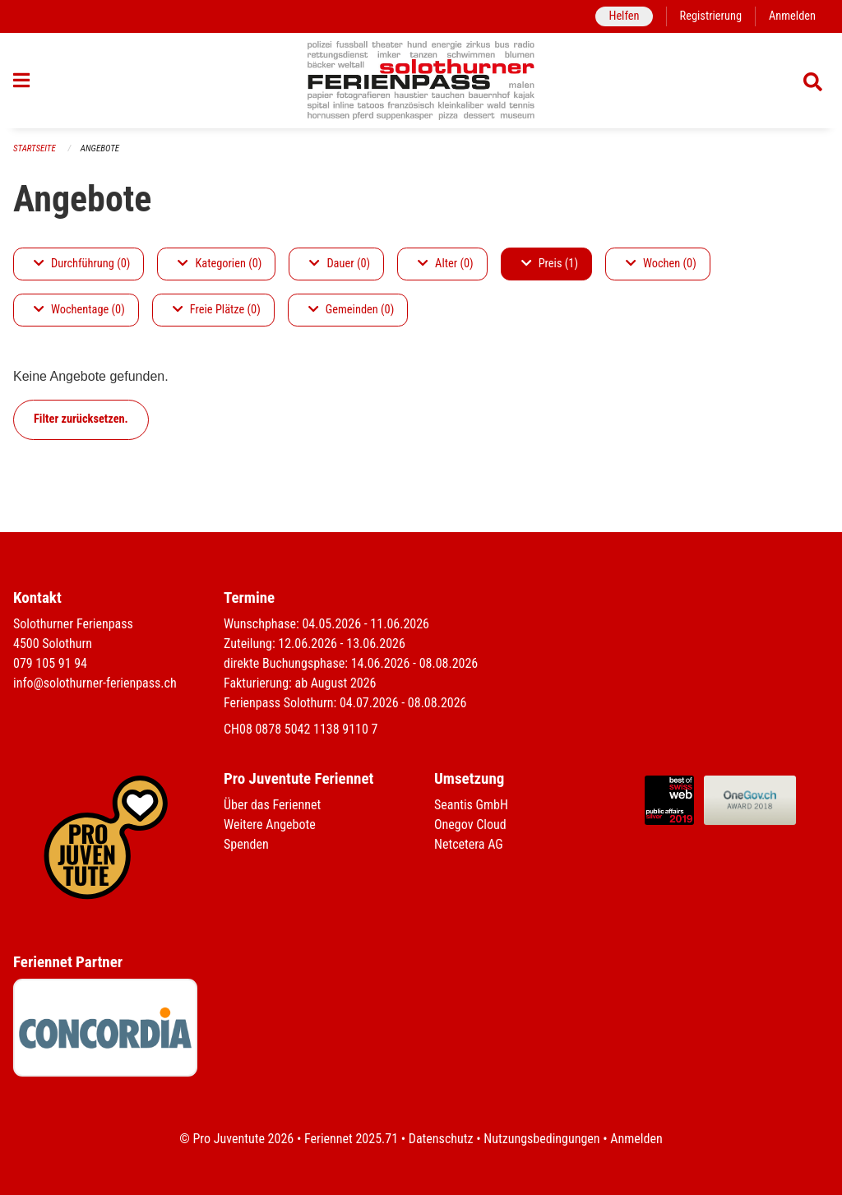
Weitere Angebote (270, 824)
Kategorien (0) (219, 264)
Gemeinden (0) (351, 310)
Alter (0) (446, 264)
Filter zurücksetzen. (81, 419)
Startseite (34, 148)
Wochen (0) (661, 264)
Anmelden (792, 16)
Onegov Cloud (470, 824)
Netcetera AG (468, 844)
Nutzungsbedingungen (541, 1138)
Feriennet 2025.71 (351, 1138)
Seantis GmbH (471, 805)
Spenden (246, 844)
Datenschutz (441, 1138)
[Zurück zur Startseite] (421, 80)
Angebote (100, 148)
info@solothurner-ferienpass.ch (95, 683)
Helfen (623, 16)
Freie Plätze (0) (217, 310)
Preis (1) (549, 264)
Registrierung (711, 16)
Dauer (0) (339, 264)
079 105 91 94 (50, 663)
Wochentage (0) (79, 310)
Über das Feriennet (272, 805)
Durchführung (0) (82, 264)
